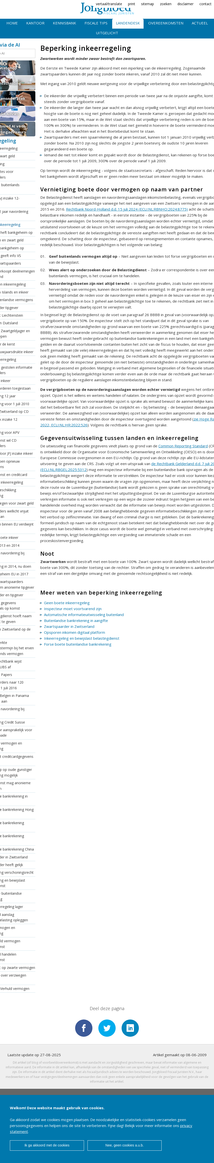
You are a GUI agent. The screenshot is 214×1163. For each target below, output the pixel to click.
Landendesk (128, 22)
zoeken (165, 3)
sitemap (147, 3)
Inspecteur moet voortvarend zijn (73, 608)
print (131, 3)
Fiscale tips (96, 22)
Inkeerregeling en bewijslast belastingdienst (81, 638)
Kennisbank (64, 22)
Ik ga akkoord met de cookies (46, 1145)
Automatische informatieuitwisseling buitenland (84, 614)
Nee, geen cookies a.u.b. (125, 1145)
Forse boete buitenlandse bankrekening (77, 644)
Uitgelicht (107, 32)
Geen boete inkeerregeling (67, 602)
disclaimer (185, 3)
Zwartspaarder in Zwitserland (69, 626)
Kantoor (35, 22)
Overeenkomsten (165, 22)
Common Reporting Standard (183, 445)
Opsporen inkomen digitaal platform (74, 632)
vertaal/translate (109, 3)
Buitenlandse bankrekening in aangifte (76, 620)
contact (205, 3)
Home (12, 22)
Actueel (200, 22)
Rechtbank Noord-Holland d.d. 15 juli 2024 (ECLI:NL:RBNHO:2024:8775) (127, 209)
